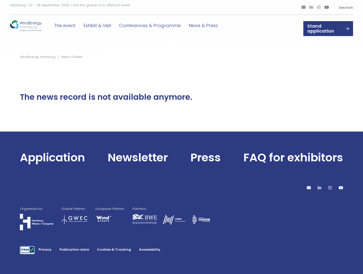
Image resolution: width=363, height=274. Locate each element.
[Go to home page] (30, 24)
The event (73, 24)
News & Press (211, 24)
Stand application (320, 24)
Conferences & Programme (158, 24)
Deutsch (346, 5)
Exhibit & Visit (105, 24)
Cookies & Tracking (114, 250)
